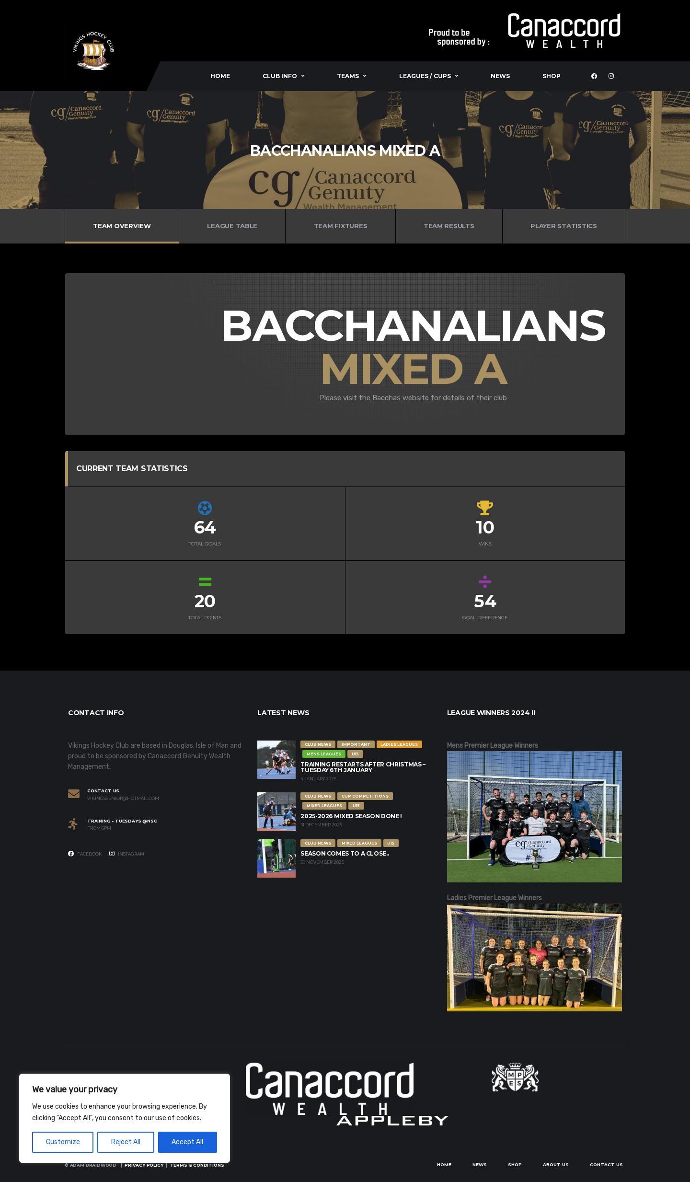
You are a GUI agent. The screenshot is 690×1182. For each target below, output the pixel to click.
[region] (124, 1118)
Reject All (125, 1142)
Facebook (85, 854)
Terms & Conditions (197, 1165)
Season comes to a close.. (344, 853)
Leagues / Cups (425, 76)
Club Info (280, 76)
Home (220, 76)
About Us (556, 1164)
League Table (232, 226)
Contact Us (606, 1164)
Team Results (449, 226)
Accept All (187, 1142)
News (500, 76)
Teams (348, 76)
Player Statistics (563, 226)
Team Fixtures (341, 226)
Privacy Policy (144, 1165)
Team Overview (122, 226)
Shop (551, 76)
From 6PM (99, 828)
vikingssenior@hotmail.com (123, 798)
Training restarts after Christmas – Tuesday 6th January (362, 767)
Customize (63, 1142)
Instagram (126, 854)
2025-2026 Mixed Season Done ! (351, 816)
